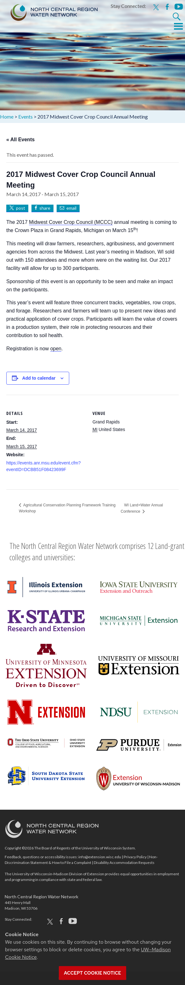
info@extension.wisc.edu (99, 856)
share (44, 208)
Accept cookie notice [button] (92, 973)
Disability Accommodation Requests (124, 862)
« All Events (20, 139)
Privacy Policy (135, 856)
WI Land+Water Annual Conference (142, 508)
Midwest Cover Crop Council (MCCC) (71, 222)
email (71, 208)
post (20, 208)
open (56, 348)
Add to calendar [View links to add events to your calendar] (39, 378)
